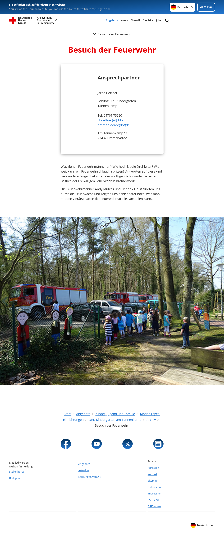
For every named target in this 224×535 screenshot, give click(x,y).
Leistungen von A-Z (89, 477)
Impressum (154, 493)
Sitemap (153, 480)
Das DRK (147, 20)
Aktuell (135, 20)
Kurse (124, 20)
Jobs (158, 20)
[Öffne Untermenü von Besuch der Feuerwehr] (112, 31)
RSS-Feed (153, 500)
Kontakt (152, 474)
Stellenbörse (16, 471)
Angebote (112, 20)
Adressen (153, 468)
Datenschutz (155, 487)
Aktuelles (83, 470)
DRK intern (154, 506)
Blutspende (16, 478)
